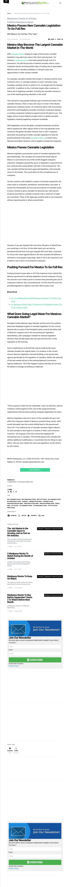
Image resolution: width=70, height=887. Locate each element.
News (8, 505)
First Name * (12, 642)
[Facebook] (10, 751)
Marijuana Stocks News (31, 503)
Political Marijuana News (20, 22)
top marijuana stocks (40, 505)
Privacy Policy (14, 666)
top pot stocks (52, 505)
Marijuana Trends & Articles (21, 18)
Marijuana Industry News (15, 503)
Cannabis (25, 501)
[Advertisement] (22, 723)
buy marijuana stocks (14, 501)
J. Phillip (9, 489)
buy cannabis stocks (54, 499)
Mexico (57, 503)
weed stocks (11, 507)
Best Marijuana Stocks (29, 499)
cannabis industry (38, 138)
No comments (13, 39)
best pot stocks (42, 499)
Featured (40, 528)
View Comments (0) (35, 470)
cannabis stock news (35, 501)
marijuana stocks (21, 60)
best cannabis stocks (14, 499)
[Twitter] (16, 751)
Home (9, 13)
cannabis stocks (48, 501)
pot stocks (14, 505)
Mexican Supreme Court (47, 503)
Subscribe (35, 659)
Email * (11, 650)
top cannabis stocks (25, 505)
